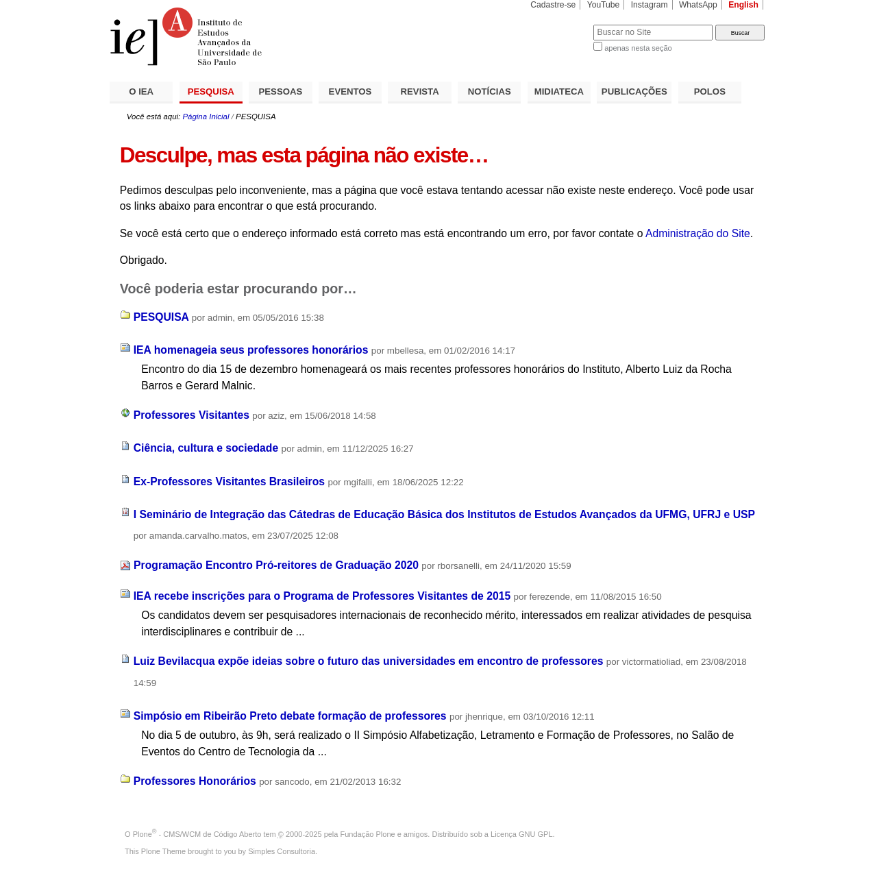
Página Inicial (205, 116)
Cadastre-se (553, 5)
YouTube (603, 5)
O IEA (141, 91)
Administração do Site (697, 233)
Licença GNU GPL (521, 834)
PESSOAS (281, 91)
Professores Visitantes (191, 415)
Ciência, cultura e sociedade (206, 448)
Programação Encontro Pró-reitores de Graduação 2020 (276, 565)
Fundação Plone (368, 834)
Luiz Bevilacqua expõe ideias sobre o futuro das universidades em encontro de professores (369, 661)
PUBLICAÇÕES (634, 91)
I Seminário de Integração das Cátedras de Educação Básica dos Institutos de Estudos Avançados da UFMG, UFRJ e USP (444, 514)
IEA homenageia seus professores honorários (251, 350)
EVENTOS (350, 91)
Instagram (649, 5)
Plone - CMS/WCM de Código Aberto (197, 834)
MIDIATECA (559, 91)
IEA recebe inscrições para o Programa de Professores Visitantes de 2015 (322, 596)
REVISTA (420, 91)
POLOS (710, 91)
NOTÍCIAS (489, 91)
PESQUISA (211, 91)
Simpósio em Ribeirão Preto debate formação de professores (290, 716)
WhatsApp (698, 5)
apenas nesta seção (637, 48)
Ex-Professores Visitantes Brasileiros (229, 481)
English (743, 5)
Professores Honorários (195, 781)
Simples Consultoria (281, 851)
